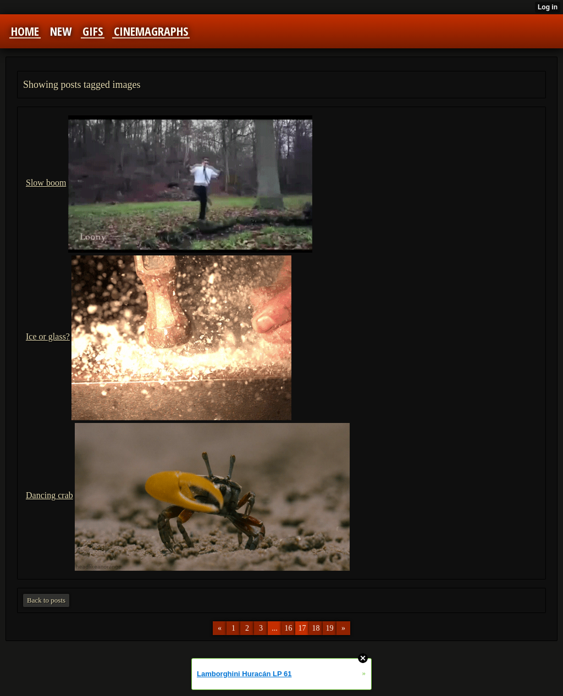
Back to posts (46, 600)
